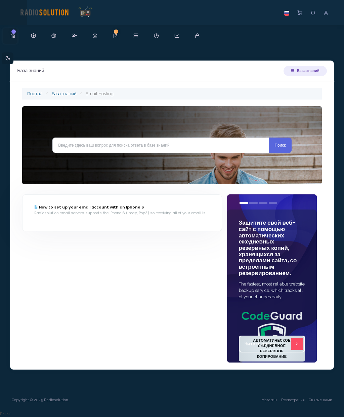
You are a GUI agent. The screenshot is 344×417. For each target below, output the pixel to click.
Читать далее (272, 344)
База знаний (303, 70)
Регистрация (291, 400)
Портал (36, 93)
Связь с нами (319, 400)
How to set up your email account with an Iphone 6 (90, 207)
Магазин (267, 400)
